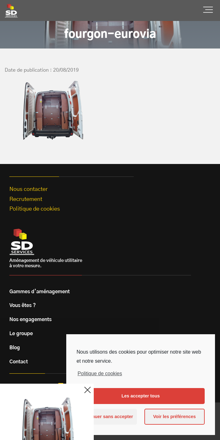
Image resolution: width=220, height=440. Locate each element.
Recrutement (25, 199)
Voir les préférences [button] (174, 416)
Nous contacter (28, 189)
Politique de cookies (100, 373)
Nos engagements (30, 319)
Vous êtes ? (22, 305)
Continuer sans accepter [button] (107, 416)
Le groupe (21, 333)
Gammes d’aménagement (39, 291)
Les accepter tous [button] (141, 395)
